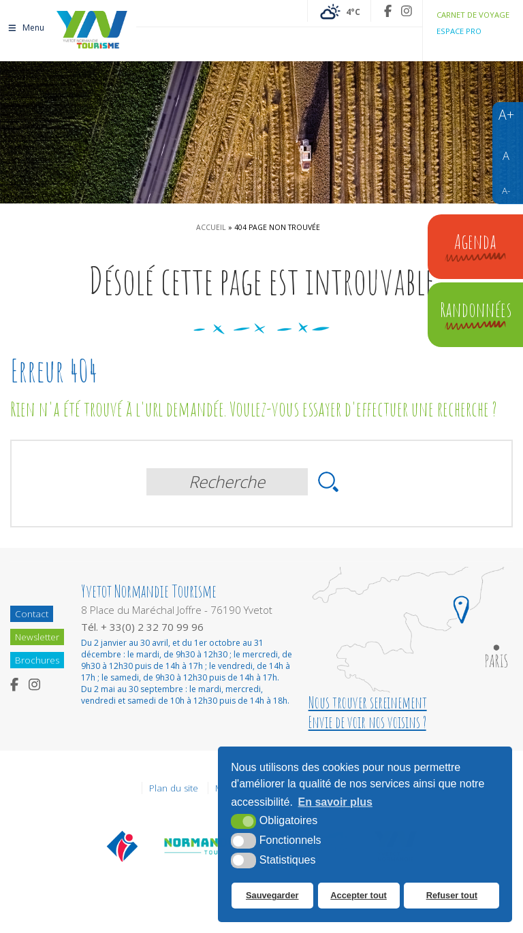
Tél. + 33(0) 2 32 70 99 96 (142, 627)
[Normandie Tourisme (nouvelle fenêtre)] (202, 845)
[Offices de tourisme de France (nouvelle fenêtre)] (122, 845)
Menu (25, 25)
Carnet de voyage (473, 15)
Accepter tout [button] (358, 896)
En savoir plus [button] (335, 802)
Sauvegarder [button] (272, 896)
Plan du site (173, 788)
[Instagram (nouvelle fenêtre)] (406, 11)
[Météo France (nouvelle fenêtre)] (339, 11)
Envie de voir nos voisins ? (367, 722)
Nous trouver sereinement (367, 703)
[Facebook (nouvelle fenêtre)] (388, 11)
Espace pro (459, 31)
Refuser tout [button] (451, 896)
